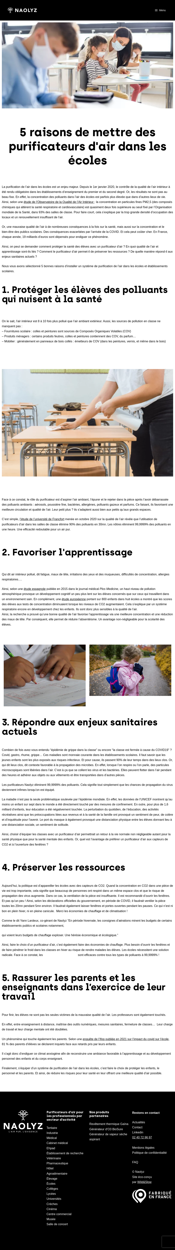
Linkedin (137, 1132)
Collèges (52, 1188)
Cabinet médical (57, 1143)
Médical (52, 1138)
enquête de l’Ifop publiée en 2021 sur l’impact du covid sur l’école (126, 1039)
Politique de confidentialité (149, 1152)
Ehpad (51, 1148)
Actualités (138, 1122)
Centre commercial (59, 1214)
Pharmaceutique (57, 1163)
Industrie (52, 1133)
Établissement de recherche (65, 1153)
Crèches (52, 1204)
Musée (51, 1219)
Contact (137, 1127)
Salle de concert (57, 1224)
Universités (54, 1198)
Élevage (52, 1178)
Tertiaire (52, 1127)
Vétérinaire (54, 1158)
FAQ (135, 1162)
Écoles (51, 1183)
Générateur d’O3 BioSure (106, 1129)
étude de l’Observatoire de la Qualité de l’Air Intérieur (58, 202)
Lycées (51, 1193)
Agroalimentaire (57, 1173)
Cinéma (52, 1209)
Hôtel (50, 1168)
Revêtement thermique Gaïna (108, 1124)
